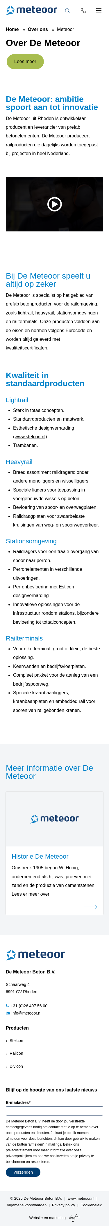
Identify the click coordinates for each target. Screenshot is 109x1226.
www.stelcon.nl (30, 436)
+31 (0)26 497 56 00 (26, 1006)
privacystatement (19, 1150)
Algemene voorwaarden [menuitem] (27, 1205)
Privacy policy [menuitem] (63, 1205)
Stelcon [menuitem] (16, 1040)
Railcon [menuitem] (16, 1053)
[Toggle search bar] (67, 10)
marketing (57, 1218)
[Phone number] (83, 10)
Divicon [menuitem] (16, 1066)
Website (36, 1218)
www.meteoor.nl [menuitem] (81, 1198)
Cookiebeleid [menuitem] (91, 1205)
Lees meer (25, 61)
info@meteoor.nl (23, 1013)
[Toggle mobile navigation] (98, 10)
